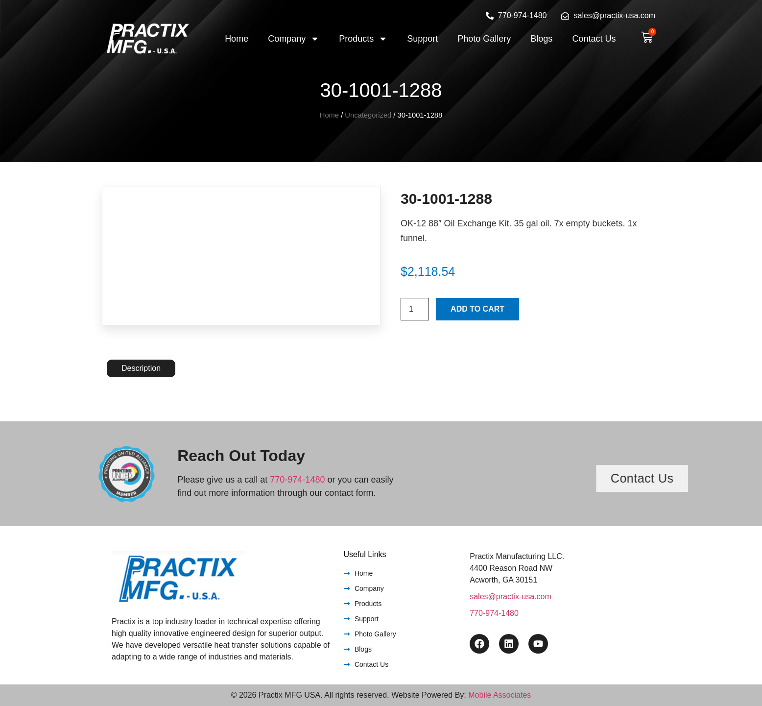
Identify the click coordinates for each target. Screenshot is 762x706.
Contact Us (594, 39)
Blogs (541, 39)
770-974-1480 (297, 480)
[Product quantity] (415, 309)
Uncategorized (368, 115)
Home (236, 39)
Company (293, 38)
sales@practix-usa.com (510, 596)
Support (422, 39)
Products (363, 38)
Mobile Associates (499, 695)
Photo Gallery (484, 39)
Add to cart (477, 309)
